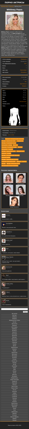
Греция (14, 344)
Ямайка (14, 418)
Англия (14, 322)
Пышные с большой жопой (8, 161)
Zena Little (20, 195)
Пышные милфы (6, 157)
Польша (15, 384)
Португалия (14, 386)
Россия (14, 389)
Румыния (14, 391)
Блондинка (24, 72)
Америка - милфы (6, 153)
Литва (14, 372)
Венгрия (14, 337)
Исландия (14, 355)
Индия (14, 350)
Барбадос (14, 328)
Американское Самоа (14, 320)
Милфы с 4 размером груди (9, 143)
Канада (14, 362)
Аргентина (14, 323)
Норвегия (14, 381)
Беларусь (14, 330)
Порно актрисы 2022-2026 (14, 425)
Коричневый (23, 70)
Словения (14, 396)
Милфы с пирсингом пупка (8, 141)
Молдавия (14, 376)
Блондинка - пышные (7, 149)
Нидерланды (14, 377)
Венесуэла (14, 339)
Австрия (14, 315)
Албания (14, 316)
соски (9, 134)
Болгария (14, 333)
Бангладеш (14, 327)
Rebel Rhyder (8, 184)
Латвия (14, 371)
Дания (14, 345)
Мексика (14, 374)
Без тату (15, 145)
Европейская (23, 83)
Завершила (24, 59)
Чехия (14, 408)
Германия (14, 342)
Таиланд (14, 398)
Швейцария (14, 411)
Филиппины (14, 403)
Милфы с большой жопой (13, 163)
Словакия (14, 394)
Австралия (14, 313)
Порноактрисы (4, 6)
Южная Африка (14, 416)
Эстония (14, 415)
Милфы (4, 163)
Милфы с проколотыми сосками (10, 159)
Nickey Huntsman (14, 207)
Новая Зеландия (14, 379)
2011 (25, 63)
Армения (14, 325)
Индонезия (14, 352)
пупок (12, 134)
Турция (14, 400)
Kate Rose (8, 195)
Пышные (20, 147)
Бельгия (14, 332)
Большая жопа (20, 151)
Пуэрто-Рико (14, 388)
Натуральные (23, 101)
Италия (14, 359)
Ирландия (14, 354)
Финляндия (14, 405)
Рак (26, 81)
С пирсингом (20, 141)
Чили (14, 410)
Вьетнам (14, 340)
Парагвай (14, 383)
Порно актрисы (14, 2)
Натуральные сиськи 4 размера (10, 165)
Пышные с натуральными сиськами (14, 138)
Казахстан (14, 361)
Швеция (14, 413)
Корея (14, 367)
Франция (14, 406)
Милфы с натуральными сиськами (10, 155)
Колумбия (14, 366)
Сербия (14, 393)
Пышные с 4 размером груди (9, 147)
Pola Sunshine (20, 184)
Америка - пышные (21, 161)
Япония (14, 420)
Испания (14, 357)
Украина (14, 401)
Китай (14, 364)
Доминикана (14, 347)
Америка (11, 6)
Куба (14, 369)
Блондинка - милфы (7, 145)
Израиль (14, 349)
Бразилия (14, 335)
